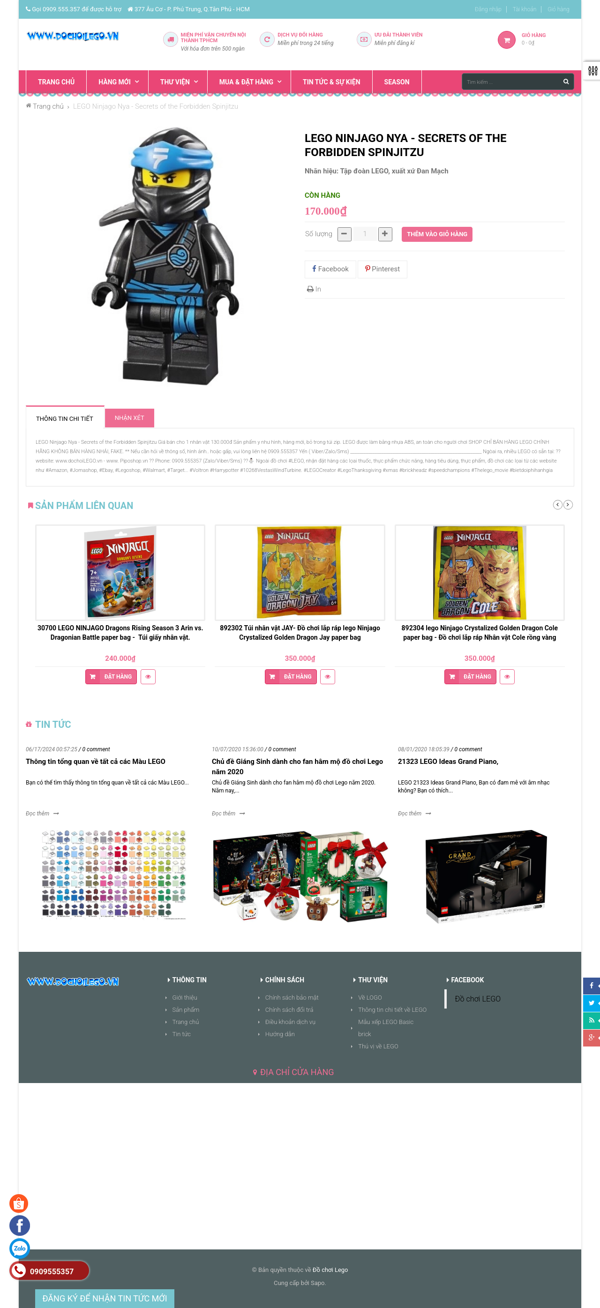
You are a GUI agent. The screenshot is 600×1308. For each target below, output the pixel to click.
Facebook (330, 269)
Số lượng (318, 234)
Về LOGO (370, 997)
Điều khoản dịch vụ (290, 1021)
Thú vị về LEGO (378, 1046)
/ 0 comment (94, 749)
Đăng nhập (488, 9)
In (314, 289)
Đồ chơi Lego (330, 1269)
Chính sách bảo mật (292, 997)
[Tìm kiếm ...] (518, 81)
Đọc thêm (37, 813)
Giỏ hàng (559, 9)
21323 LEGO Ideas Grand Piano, (448, 761)
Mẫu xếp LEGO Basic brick (385, 1028)
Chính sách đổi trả (289, 1009)
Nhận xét (129, 417)
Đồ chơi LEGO (478, 998)
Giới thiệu (184, 997)
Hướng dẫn (280, 1034)
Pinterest (382, 269)
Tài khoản (525, 9)
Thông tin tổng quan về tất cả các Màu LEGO (95, 761)
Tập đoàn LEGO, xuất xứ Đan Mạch (394, 171)
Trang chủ (185, 1021)
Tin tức (181, 1034)
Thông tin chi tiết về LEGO (392, 1009)
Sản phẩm (186, 1009)
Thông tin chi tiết (64, 418)
